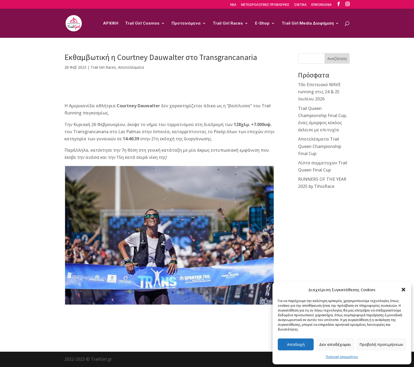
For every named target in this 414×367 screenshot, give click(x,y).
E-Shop (262, 23)
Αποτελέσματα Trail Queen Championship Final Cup (319, 146)
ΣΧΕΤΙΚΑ (300, 5)
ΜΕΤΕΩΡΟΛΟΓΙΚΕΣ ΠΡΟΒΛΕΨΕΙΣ (265, 5)
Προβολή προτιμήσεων (381, 344)
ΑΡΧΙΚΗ (110, 23)
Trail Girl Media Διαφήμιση (308, 23)
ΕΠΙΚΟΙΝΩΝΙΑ (321, 5)
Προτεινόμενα (186, 23)
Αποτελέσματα (131, 67)
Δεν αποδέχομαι (335, 344)
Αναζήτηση (337, 58)
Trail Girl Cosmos (142, 23)
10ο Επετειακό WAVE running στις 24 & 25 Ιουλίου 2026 (319, 92)
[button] (403, 289)
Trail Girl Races (228, 23)
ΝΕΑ (233, 5)
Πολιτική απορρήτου (342, 357)
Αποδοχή (296, 344)
